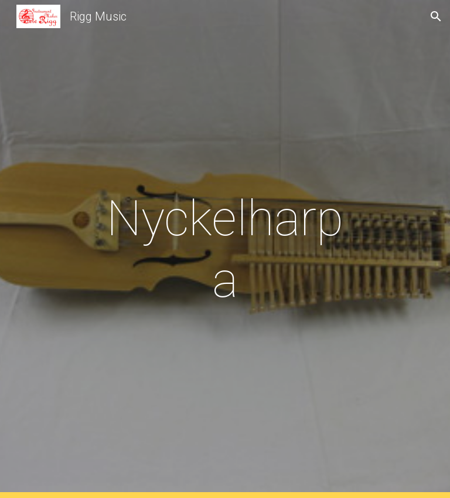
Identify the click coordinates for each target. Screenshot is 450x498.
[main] (224, 249)
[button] (436, 16)
